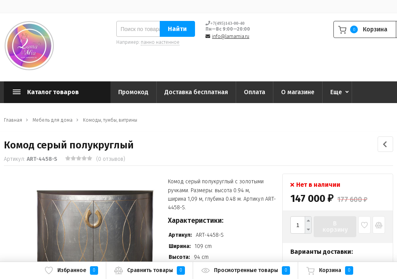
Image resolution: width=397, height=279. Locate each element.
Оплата (254, 92)
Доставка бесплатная (196, 92)
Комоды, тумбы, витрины (110, 120)
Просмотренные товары (245, 270)
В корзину (335, 226)
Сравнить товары (149, 270)
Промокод (133, 92)
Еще (336, 92)
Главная (13, 120)
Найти (177, 29)
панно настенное (160, 42)
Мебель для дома (52, 120)
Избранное (71, 270)
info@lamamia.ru (230, 36)
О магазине (297, 92)
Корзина (329, 270)
